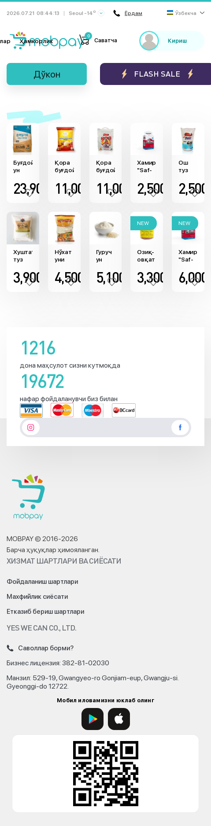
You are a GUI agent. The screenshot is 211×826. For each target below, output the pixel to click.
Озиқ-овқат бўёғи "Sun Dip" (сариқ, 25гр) (146, 255)
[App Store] (119, 719)
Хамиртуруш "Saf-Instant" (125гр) (146, 166)
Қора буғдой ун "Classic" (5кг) (105, 166)
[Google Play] (92, 719)
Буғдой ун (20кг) (23, 166)
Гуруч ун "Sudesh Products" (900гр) (105, 255)
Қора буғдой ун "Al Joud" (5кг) (64, 166)
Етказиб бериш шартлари (45, 612)
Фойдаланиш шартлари (42, 582)
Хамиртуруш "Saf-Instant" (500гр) (188, 255)
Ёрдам (127, 13)
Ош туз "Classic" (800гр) (188, 166)
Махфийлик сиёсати (37, 597)
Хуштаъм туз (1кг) (23, 255)
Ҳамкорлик (36, 40)
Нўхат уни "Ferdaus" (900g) (64, 255)
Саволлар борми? (40, 648)
